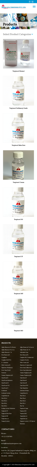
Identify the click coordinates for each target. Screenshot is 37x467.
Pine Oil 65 (4, 403)
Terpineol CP (18, 257)
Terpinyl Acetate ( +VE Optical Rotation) (27, 423)
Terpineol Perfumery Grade (18, 108)
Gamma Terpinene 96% (25, 375)
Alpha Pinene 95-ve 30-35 (7, 350)
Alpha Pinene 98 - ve (6, 352)
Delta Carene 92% (24, 362)
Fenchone (3, 373)
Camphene (4, 357)
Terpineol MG (18, 331)
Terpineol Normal (18, 71)
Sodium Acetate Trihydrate (8, 408)
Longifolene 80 (24, 393)
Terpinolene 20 (23, 416)
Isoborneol (4, 390)
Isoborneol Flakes (24, 390)
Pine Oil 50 (4, 401)
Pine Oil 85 (4, 406)
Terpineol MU (18, 294)
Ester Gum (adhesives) (26, 368)
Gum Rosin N (23, 383)
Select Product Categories (18, 34)
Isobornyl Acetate (5, 393)
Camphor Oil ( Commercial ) (27, 357)
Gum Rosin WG (5, 385)
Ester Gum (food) (5, 370)
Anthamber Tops (24, 352)
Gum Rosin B (4, 378)
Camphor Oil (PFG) (6, 360)
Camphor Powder (24, 360)
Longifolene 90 (5, 396)
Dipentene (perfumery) (7, 368)
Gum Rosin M (4, 383)
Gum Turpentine (24, 388)
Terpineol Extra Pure (18, 145)
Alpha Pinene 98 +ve (25, 350)
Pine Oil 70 (22, 403)
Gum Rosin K (23, 380)
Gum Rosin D (23, 378)
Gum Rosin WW (24, 385)
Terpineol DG (18, 220)
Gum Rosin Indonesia (6, 380)
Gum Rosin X (4, 388)
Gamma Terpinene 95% (7, 375)
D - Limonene (4, 362)
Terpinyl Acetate (5, 421)
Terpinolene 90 (23, 419)
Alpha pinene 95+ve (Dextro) (8, 347)
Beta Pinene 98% (24, 355)
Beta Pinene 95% (5, 355)
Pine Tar (22, 406)
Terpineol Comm (18, 182)
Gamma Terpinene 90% (26, 373)
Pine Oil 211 (23, 396)
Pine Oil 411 (23, 398)
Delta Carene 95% (5, 365)
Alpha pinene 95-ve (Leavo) (27, 347)
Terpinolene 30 (5, 419)
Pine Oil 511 (23, 401)
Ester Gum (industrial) (25, 370)
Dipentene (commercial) (26, 365)
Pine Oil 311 (4, 398)
